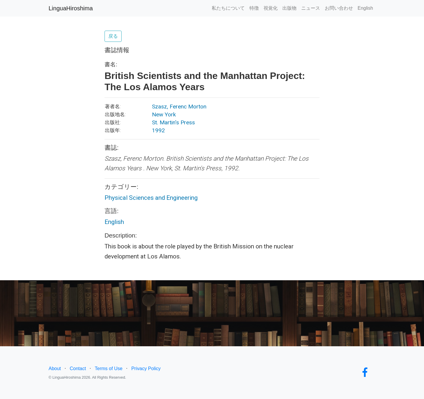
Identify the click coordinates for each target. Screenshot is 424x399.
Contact (78, 368)
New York (164, 114)
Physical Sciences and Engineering (151, 197)
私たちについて (228, 8)
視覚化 (271, 8)
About (55, 368)
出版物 (289, 8)
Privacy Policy (146, 368)
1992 (158, 130)
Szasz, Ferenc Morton (179, 106)
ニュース (310, 8)
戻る (113, 36)
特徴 (254, 8)
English (365, 8)
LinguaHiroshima (71, 8)
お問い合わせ (339, 8)
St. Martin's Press (173, 122)
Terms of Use (108, 368)
